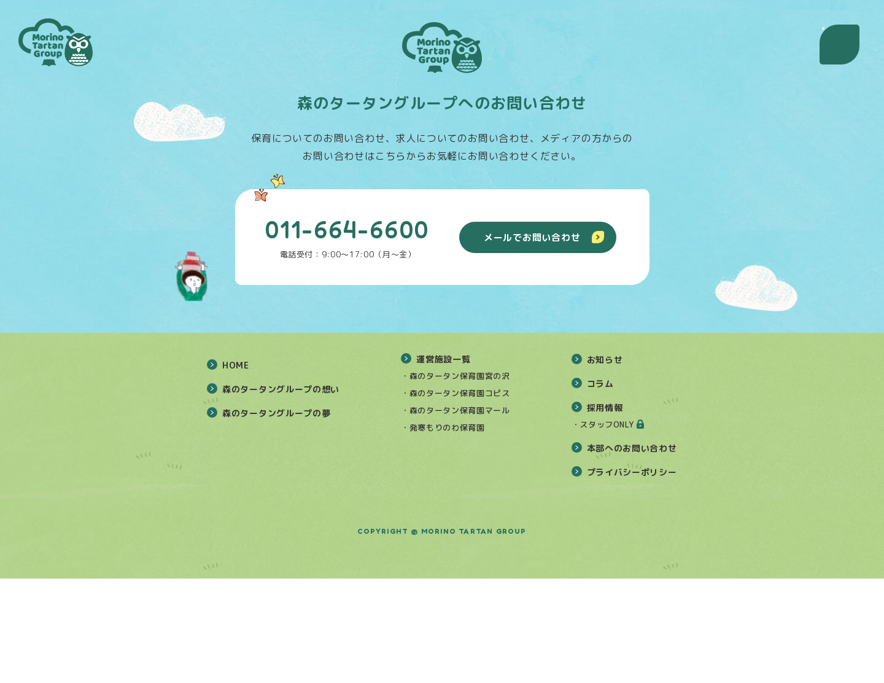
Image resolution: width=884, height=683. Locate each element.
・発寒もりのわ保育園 (443, 531)
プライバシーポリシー (632, 576)
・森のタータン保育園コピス (455, 497)
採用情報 (605, 512)
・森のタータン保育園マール (455, 514)
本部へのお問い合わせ (632, 552)
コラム (600, 488)
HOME (235, 469)
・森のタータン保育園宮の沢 (455, 480)
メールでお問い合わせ (544, 237)
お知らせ (605, 464)
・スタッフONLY (603, 528)
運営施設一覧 (443, 463)
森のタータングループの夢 (276, 517)
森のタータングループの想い (280, 493)
